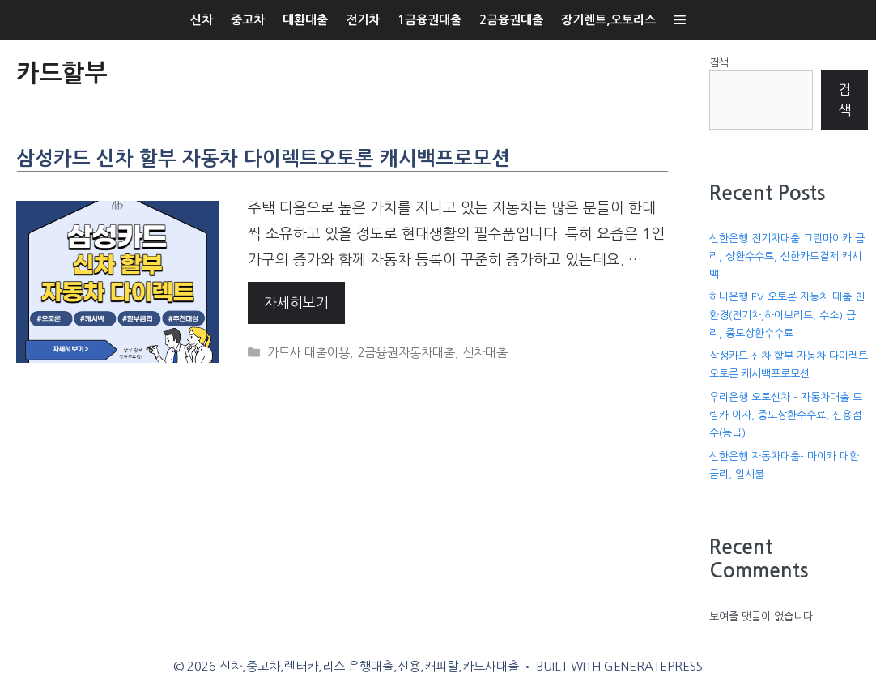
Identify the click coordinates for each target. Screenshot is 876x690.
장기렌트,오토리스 (608, 20)
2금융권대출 (511, 20)
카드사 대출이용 (308, 353)
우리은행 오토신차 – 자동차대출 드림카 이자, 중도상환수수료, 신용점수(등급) (785, 415)
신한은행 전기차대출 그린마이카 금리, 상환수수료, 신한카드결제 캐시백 (787, 256)
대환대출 (305, 20)
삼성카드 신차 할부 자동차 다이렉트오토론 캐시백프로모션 (263, 158)
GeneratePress (653, 666)
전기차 (363, 20)
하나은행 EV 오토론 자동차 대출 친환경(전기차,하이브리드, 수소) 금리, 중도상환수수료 (787, 315)
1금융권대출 (429, 20)
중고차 (248, 20)
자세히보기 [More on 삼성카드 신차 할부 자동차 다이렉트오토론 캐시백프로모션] (296, 302)
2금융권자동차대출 (406, 353)
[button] (680, 20)
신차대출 (485, 353)
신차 (201, 20)
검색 (719, 63)
